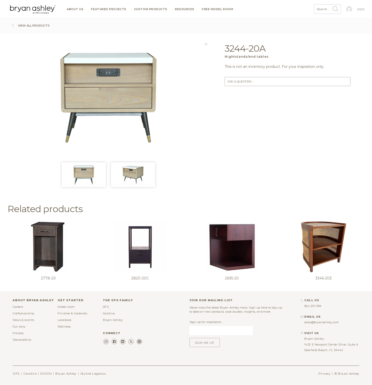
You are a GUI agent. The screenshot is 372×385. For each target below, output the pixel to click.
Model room (66, 307)
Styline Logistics (93, 373)
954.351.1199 (312, 306)
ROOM (46, 373)
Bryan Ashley (113, 320)
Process (18, 333)
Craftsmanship (23, 313)
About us (75, 9)
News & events (23, 320)
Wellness (64, 326)
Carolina (109, 313)
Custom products (150, 9)
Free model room (217, 9)
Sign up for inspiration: (206, 322)
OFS (106, 307)
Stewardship (22, 339)
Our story (19, 326)
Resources (184, 9)
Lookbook (65, 320)
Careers (18, 307)
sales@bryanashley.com (321, 322)
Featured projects (108, 9)
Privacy (324, 373)
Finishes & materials (72, 313)
